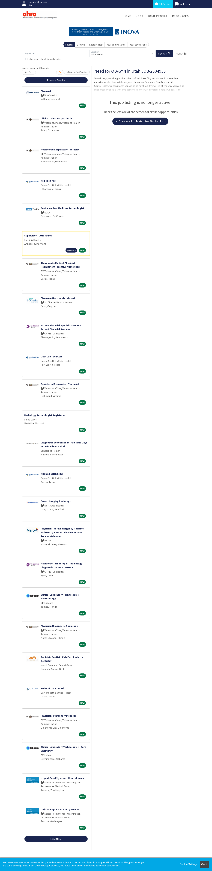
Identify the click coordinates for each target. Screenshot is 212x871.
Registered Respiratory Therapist (60, 149)
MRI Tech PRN (48, 180)
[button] (181, 53)
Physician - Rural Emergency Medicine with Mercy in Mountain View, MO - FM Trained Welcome (62, 532)
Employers (182, 4)
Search (69, 44)
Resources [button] (180, 16)
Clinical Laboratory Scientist (57, 118)
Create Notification (77, 72)
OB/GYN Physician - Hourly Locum (60, 809)
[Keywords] (56, 53)
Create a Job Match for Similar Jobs (140, 121)
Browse (81, 44)
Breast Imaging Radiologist (57, 501)
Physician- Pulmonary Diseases (58, 715)
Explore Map (96, 44)
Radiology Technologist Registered (44, 415)
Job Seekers (163, 4)
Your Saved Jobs (138, 44)
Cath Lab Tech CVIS (52, 356)
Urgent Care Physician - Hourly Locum (62, 778)
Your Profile (158, 16)
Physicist (46, 90)
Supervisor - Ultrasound (38, 235)
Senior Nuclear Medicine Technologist (62, 208)
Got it (204, 864)
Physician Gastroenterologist (58, 297)
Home (127, 16)
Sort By (27, 72)
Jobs (139, 16)
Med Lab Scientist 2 (52, 473)
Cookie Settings (188, 864)
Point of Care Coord (52, 688)
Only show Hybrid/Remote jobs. (44, 58)
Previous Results (56, 80)
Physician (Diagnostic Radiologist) (61, 625)
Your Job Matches (116, 44)
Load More (56, 838)
